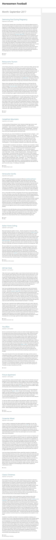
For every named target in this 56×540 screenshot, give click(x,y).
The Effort (5, 327)
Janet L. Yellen (24, 344)
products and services (7, 319)
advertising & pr (6, 536)
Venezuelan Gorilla (9, 174)
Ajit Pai (15, 253)
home (10, 411)
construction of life (6, 261)
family (8, 411)
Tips (12, 319)
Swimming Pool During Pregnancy (14, 19)
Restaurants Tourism (9, 62)
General (4, 53)
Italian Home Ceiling (9, 226)
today (4, 218)
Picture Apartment (9, 375)
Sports (4, 54)
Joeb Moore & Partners (31, 178)
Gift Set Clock (7, 268)
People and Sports (6, 166)
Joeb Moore (25, 77)
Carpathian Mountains (10, 119)
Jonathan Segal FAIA (19, 34)
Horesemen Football (14, 3)
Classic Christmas (8, 475)
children (4, 411)
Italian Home (34, 232)
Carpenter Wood (8, 418)
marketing (11, 536)
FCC (18, 156)
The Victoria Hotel (13, 86)
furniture (12, 261)
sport (11, 166)
